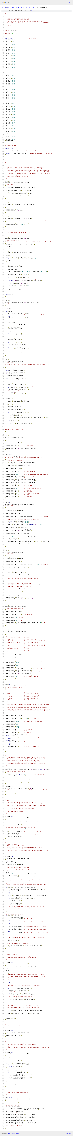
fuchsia (3, 7)
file (32, 10)
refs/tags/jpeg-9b (31, 7)
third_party (11, 7)
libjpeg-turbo (20, 7)
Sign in (70, 2)
